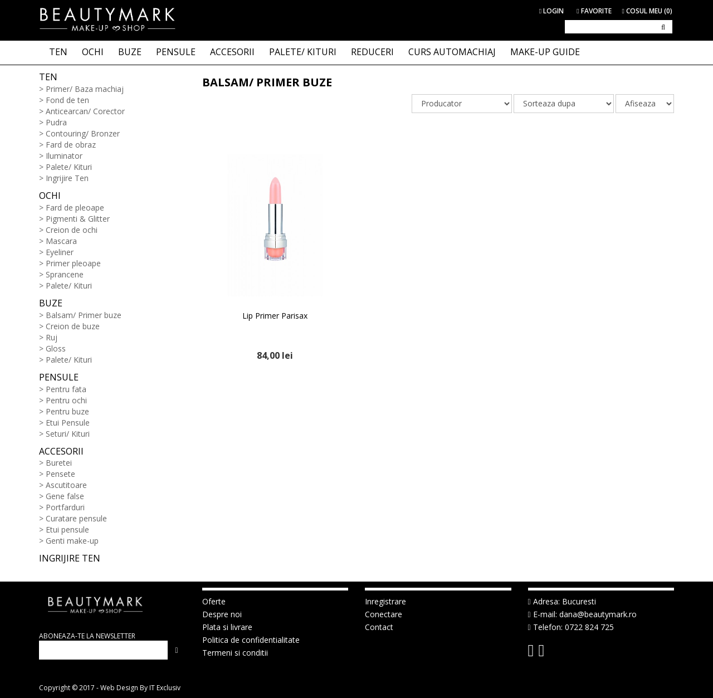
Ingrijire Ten (67, 178)
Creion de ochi (71, 229)
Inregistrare (385, 601)
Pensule (59, 377)
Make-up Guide (545, 52)
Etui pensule (67, 529)
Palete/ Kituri (69, 167)
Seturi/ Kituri (68, 433)
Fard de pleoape (75, 207)
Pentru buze (67, 411)
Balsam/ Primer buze (83, 315)
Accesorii (61, 451)
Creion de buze (73, 326)
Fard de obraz (71, 144)
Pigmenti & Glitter (78, 218)
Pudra (56, 122)
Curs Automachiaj (452, 52)
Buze (50, 303)
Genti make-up (72, 540)
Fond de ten (67, 100)
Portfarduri (65, 507)
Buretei (59, 462)
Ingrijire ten (69, 558)
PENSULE (176, 52)
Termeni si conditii (235, 652)
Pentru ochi (66, 400)
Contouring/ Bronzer (83, 133)
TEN (58, 52)
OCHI (93, 52)
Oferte (214, 601)
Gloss (56, 348)
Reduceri (372, 52)
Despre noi (222, 614)
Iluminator (64, 155)
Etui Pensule (68, 422)
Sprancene (65, 274)
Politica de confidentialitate (251, 639)
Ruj (51, 337)
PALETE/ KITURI (302, 52)
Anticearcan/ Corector (85, 111)
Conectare (383, 614)
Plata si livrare (227, 627)
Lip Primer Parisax (274, 315)
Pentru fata (66, 389)
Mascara (61, 241)
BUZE (129, 52)
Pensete (60, 473)
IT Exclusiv (164, 687)
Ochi (50, 195)
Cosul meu (647, 11)
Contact (379, 627)
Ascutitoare (66, 485)
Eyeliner (60, 252)
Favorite (594, 11)
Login (551, 11)
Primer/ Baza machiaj (85, 89)
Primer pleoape (73, 263)
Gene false (65, 496)
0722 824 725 (589, 627)
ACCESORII (232, 52)
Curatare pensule (76, 518)
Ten (48, 77)
